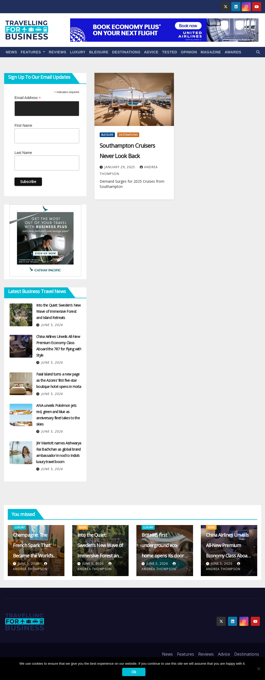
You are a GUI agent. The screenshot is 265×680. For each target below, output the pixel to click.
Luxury (77, 52)
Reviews (57, 52)
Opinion (189, 52)
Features (33, 52)
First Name (23, 125)
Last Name (23, 153)
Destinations (126, 52)
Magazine (211, 52)
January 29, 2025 (120, 167)
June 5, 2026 (52, 325)
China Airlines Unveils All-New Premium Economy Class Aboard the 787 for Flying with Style (229, 555)
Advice (151, 52)
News (11, 52)
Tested (169, 52)
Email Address (27, 97)
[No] (258, 668)
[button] (258, 51)
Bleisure (99, 52)
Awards (233, 52)
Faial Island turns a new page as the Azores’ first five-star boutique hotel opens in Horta (58, 380)
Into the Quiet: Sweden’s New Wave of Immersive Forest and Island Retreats (58, 311)
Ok (133, 671)
